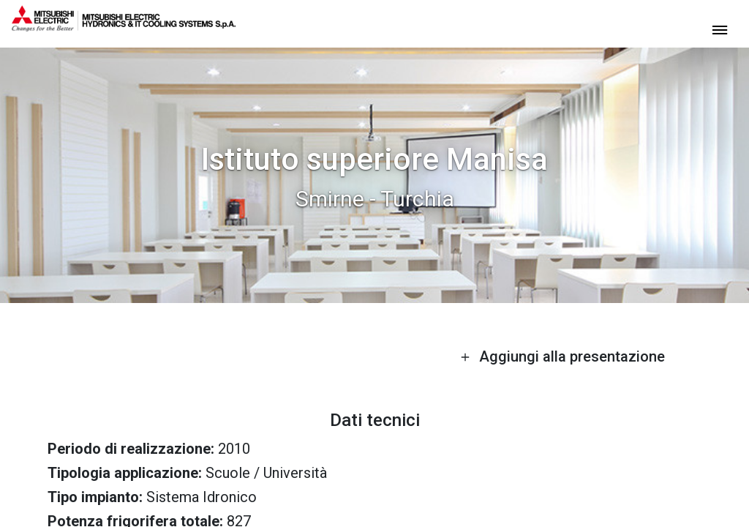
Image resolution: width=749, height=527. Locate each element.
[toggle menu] (719, 29)
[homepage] (124, 25)
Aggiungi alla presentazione (562, 356)
